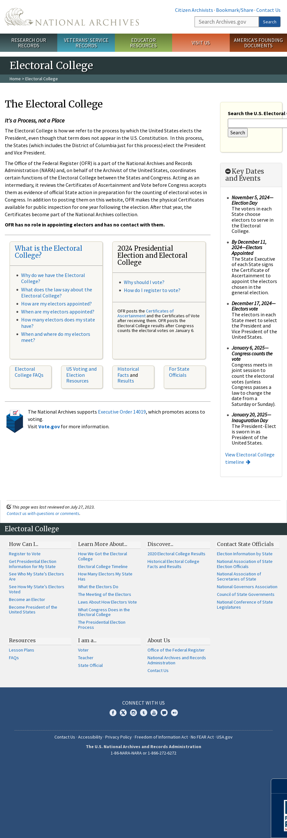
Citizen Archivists (194, 10)
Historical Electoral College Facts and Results (173, 563)
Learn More (231, 826)
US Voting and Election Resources (81, 375)
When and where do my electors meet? (55, 337)
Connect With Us (143, 703)
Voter (83, 650)
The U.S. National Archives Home (72, 17)
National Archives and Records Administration (176, 660)
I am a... (87, 640)
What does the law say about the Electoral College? (56, 292)
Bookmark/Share (234, 10)
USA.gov (225, 737)
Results (125, 380)
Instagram (133, 712)
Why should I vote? (144, 282)
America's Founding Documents (258, 43)
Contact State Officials (245, 544)
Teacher (85, 657)
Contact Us (268, 10)
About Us (158, 640)
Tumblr (143, 712)
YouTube (154, 712)
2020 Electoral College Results (176, 554)
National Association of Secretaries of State (239, 576)
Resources (22, 640)
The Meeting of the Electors (104, 594)
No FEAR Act (202, 737)
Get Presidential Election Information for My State (32, 563)
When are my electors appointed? (57, 311)
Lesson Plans (21, 650)
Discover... (160, 544)
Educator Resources (143, 43)
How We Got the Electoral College (102, 556)
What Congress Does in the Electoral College (104, 612)
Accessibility (90, 737)
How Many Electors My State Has (105, 576)
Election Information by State (245, 554)
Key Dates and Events (244, 175)
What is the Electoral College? (48, 251)
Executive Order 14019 (122, 411)
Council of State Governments (246, 594)
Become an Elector (27, 599)
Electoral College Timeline (103, 566)
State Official (90, 665)
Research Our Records (28, 43)
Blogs (164, 712)
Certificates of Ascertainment (145, 313)
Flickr (174, 712)
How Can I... (23, 544)
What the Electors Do (98, 586)
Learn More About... (102, 544)
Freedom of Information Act (161, 737)
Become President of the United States (33, 609)
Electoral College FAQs (29, 372)
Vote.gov (49, 426)
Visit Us (201, 42)
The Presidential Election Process (101, 624)
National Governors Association (247, 586)
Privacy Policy (118, 737)
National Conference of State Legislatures (245, 604)
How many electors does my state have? (58, 322)
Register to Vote (25, 554)
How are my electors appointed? (56, 303)
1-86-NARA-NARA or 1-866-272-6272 (143, 753)
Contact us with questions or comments (43, 513)
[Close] (279, 786)
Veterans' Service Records (86, 43)
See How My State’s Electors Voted (36, 589)
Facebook (113, 712)
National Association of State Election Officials (245, 563)
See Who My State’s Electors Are (36, 576)
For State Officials (179, 372)
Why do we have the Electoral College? (53, 278)
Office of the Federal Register (176, 650)
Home (15, 79)
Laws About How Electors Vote (107, 602)
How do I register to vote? (152, 290)
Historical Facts (128, 372)
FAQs (14, 657)
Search (269, 22)
